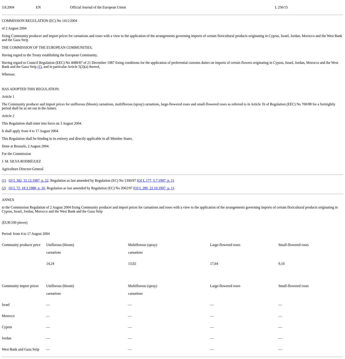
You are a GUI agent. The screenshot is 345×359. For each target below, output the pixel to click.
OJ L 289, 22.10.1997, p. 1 (154, 188)
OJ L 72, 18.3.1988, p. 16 (27, 188)
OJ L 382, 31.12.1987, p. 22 (29, 180)
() (39, 67)
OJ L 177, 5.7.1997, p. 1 (155, 180)
